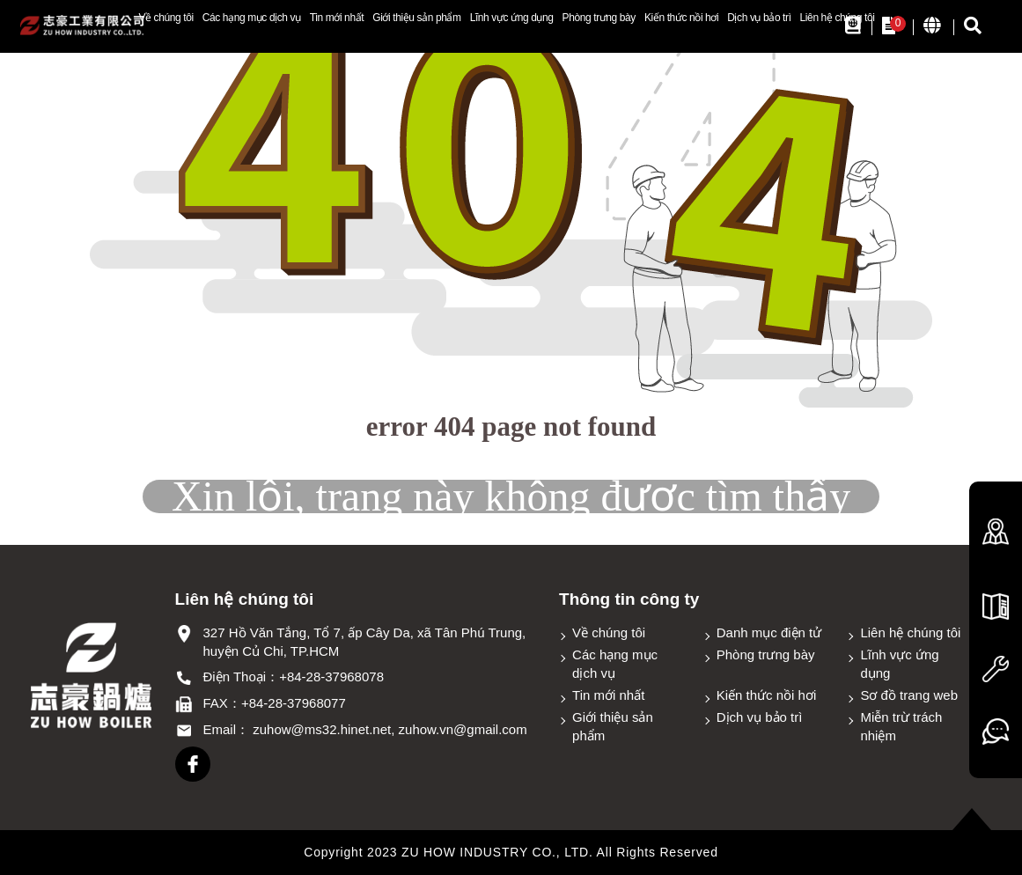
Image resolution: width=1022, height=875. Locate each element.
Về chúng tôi (165, 17)
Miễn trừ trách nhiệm (901, 726)
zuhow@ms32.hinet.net (322, 729)
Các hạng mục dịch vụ (251, 17)
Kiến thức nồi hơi (681, 17)
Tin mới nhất (337, 17)
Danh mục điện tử (769, 632)
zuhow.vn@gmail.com (463, 729)
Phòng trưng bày (599, 17)
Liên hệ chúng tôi (837, 17)
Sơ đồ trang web (909, 695)
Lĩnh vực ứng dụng (512, 17)
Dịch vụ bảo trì (758, 17)
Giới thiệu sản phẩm (416, 17)
